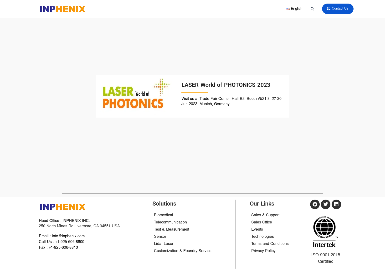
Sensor (160, 237)
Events (257, 230)
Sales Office (261, 222)
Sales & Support (265, 215)
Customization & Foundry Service (182, 251)
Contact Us (338, 8)
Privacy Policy (263, 251)
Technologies (262, 237)
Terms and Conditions (270, 244)
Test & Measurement (171, 230)
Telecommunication (170, 222)
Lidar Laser (163, 244)
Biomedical (163, 215)
